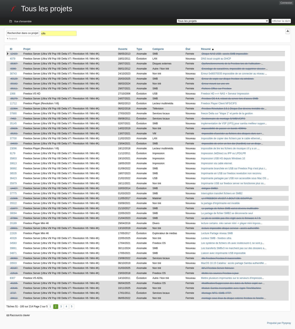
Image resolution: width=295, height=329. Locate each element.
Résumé (207, 49)
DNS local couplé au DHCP (216, 58)
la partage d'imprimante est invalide (220, 203)
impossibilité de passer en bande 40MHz (224, 128)
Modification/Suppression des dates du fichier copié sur (232, 283)
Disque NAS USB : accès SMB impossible (225, 53)
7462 (13, 118)
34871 (13, 253)
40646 (13, 288)
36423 (13, 178)
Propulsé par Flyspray (279, 323)
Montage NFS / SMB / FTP (216, 293)
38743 (13, 73)
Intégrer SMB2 (210, 188)
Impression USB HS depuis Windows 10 (223, 158)
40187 (13, 268)
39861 (13, 248)
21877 (13, 208)
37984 (13, 218)
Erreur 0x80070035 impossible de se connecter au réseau (233, 73)
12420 (13, 53)
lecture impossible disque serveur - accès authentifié (230, 228)
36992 (13, 168)
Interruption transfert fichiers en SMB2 (222, 193)
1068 (12, 93)
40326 (13, 238)
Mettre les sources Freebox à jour (220, 273)
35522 (13, 203)
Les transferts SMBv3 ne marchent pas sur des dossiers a (232, 248)
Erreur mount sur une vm (215, 83)
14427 (13, 188)
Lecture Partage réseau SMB (217, 233)
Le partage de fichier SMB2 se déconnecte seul (227, 213)
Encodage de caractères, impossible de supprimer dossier (233, 68)
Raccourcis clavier (18, 315)
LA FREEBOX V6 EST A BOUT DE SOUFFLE (227, 198)
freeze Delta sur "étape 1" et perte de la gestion (227, 113)
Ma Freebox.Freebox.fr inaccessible (221, 258)
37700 (13, 138)
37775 (13, 193)
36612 (13, 298)
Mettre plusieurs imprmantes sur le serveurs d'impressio (231, 278)
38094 (13, 213)
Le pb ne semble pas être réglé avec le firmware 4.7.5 (231, 218)
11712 (13, 103)
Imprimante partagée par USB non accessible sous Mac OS (234, 178)
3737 (13, 293)
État (188, 49)
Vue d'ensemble (23, 21)
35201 (13, 133)
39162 (13, 83)
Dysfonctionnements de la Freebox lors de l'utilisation (231, 63)
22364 (13, 108)
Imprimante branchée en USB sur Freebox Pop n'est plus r (233, 168)
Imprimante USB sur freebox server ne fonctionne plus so (232, 183)
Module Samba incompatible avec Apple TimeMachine (231, 288)
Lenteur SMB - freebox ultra (216, 238)
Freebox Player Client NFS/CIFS (219, 103)
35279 (13, 98)
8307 (12, 278)
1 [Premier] (50, 306)
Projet (26, 49)
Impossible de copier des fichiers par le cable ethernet (230, 138)
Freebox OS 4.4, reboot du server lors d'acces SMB (230, 98)
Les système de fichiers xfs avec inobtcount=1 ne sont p (231, 243)
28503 (13, 263)
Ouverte (122, 49)
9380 (13, 68)
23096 (13, 148)
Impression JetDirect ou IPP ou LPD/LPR (223, 153)
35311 (13, 88)
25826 (13, 128)
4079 (12, 58)
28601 (13, 228)
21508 (13, 198)
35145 (13, 123)
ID (11, 49)
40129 (13, 78)
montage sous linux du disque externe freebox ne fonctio (232, 298)
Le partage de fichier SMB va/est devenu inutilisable (230, 208)
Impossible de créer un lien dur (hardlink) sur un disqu (231, 143)
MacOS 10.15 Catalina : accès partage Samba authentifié (233, 263)
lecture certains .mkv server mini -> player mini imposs (230, 223)
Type (139, 49)
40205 (13, 283)
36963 (13, 258)
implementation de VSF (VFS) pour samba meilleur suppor (233, 123)
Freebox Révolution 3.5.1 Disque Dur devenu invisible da (233, 108)
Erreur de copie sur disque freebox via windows (227, 78)
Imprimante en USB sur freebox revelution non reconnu (231, 173)
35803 (13, 158)
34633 (13, 143)
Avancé (13, 38)
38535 (13, 173)
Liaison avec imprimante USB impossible (223, 253)
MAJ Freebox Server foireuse (218, 268)
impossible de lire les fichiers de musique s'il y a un (229, 148)
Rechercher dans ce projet (22, 33)
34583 (13, 243)
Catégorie (158, 49)
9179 (12, 153)
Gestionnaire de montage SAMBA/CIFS (223, 118)
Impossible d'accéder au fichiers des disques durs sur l (231, 133)
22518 (13, 273)
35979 (13, 183)
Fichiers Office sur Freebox (216, 88)
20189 (13, 223)
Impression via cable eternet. (217, 163)
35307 (13, 63)
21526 (13, 233)
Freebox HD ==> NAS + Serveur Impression (225, 93)
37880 (13, 113)
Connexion (286, 2)
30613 (13, 163)
